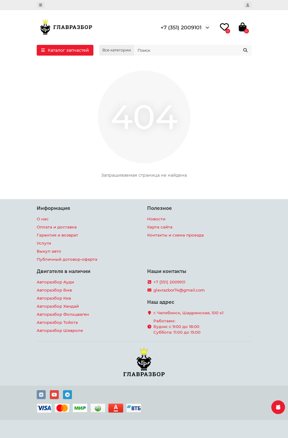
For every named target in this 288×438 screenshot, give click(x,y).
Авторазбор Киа (54, 298)
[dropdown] (40, 5)
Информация (53, 208)
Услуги (44, 243)
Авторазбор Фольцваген (63, 314)
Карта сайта (160, 227)
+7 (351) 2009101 (181, 27)
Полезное (159, 208)
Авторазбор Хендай (58, 306)
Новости (156, 218)
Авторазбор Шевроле (60, 330)
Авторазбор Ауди (55, 282)
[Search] (193, 50)
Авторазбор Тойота (57, 322)
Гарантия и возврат (57, 235)
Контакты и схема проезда (175, 235)
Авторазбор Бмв (54, 290)
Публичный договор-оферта (67, 259)
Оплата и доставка (57, 227)
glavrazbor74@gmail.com (179, 290)
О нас (43, 218)
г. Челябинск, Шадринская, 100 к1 (188, 312)
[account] (248, 5)
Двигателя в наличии (63, 271)
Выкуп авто (49, 251)
